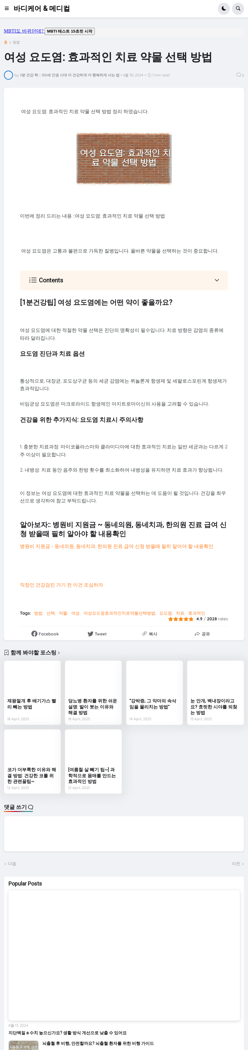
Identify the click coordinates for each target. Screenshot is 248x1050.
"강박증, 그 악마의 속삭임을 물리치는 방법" (152, 704)
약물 (63, 613)
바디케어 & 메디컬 (42, 9)
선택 (50, 613)
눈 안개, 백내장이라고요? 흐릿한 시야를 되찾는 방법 (213, 706)
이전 (236, 863)
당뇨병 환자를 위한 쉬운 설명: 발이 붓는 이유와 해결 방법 (92, 706)
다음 (12, 863)
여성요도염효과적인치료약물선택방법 (119, 613)
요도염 (165, 613)
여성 (75, 613)
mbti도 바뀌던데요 (124, 32)
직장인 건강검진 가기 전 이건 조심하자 (61, 585)
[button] (8, 9)
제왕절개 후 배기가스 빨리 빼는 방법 (31, 704)
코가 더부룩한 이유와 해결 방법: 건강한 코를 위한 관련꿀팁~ (31, 775)
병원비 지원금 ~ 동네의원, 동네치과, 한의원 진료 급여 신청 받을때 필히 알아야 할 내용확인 (116, 546)
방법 (16, 42)
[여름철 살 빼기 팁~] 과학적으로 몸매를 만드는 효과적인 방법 (92, 775)
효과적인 (196, 613)
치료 (180, 613)
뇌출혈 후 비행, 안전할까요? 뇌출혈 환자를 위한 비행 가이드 (98, 1043)
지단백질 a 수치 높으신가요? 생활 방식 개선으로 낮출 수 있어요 (67, 1032)
